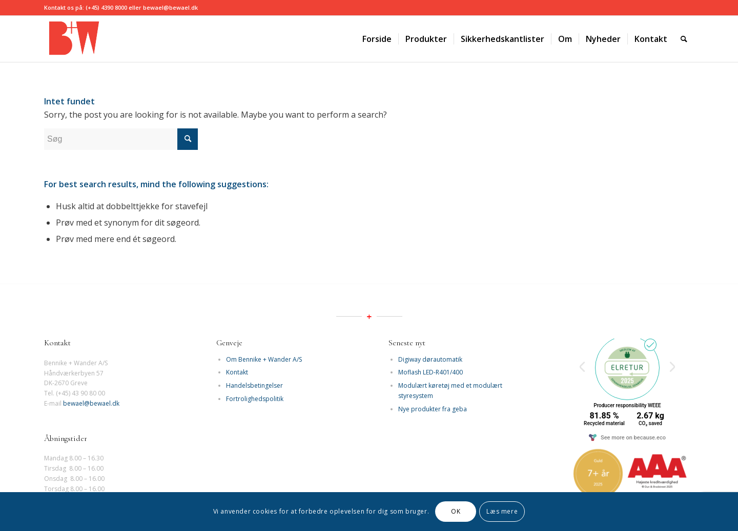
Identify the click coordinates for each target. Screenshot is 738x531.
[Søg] (684, 39)
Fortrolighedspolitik (254, 398)
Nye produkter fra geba (432, 409)
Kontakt (237, 372)
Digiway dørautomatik (430, 359)
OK (455, 511)
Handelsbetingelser (254, 385)
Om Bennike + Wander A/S (264, 359)
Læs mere (502, 511)
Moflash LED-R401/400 (430, 372)
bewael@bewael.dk (91, 403)
